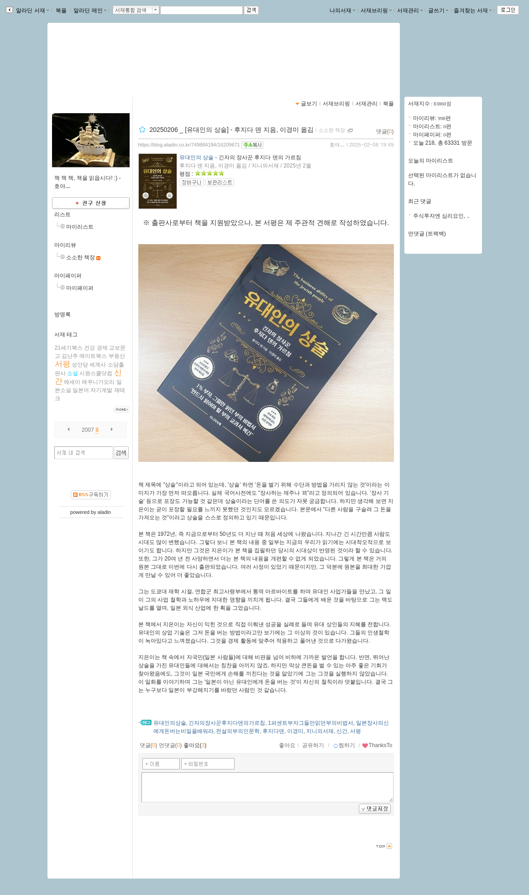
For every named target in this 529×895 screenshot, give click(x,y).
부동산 (117, 356)
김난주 (70, 356)
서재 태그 (66, 334)
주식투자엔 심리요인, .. (441, 216)
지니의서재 (320, 731)
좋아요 (287, 745)
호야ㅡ (337, 144)
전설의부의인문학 (238, 731)
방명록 (62, 314)
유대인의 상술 (196, 157)
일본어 (81, 390)
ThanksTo (377, 745)
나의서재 (342, 10)
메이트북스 (93, 356)
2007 (88, 430)
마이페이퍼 (68, 275)
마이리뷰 (65, 245)
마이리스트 (80, 227)
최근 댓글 (419, 201)
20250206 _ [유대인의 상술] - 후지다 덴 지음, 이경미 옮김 (231, 129)
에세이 (72, 382)
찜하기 (344, 745)
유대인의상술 (169, 723)
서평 (62, 364)
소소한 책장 (80, 257)
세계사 (97, 364)
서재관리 (410, 10)
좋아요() (195, 745)
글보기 (309, 103)
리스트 (62, 214)
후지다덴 (273, 731)
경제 (102, 348)
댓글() (385, 131)
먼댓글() (170, 745)
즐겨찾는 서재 (473, 10)
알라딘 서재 (32, 10)
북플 (61, 10)
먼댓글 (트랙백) (427, 233)
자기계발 (101, 390)
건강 (89, 348)
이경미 (295, 731)
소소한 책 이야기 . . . (97, 57)
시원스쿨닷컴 (95, 373)
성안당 (80, 364)
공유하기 (313, 745)
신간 (341, 731)
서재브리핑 (376, 10)
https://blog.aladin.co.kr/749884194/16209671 (189, 144)
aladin (104, 512)
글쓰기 (438, 10)
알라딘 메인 (89, 10)
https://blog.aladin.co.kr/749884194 (106, 66)
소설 (72, 373)
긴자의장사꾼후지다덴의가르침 (227, 723)
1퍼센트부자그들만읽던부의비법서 (310, 723)
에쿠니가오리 (98, 382)
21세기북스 (69, 348)
